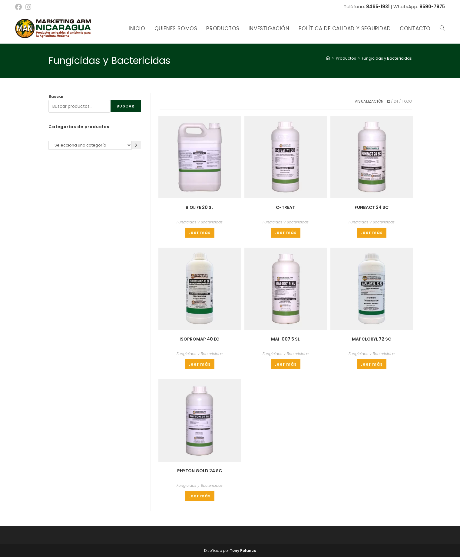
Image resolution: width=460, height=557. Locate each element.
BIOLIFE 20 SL (199, 207)
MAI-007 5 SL (285, 339)
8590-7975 (432, 6)
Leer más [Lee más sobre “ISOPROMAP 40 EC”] (199, 364)
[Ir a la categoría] (136, 145)
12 (388, 101)
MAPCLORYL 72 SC (371, 339)
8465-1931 (377, 6)
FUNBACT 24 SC (372, 207)
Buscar (56, 96)
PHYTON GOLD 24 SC (199, 471)
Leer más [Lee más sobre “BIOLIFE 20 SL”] (199, 232)
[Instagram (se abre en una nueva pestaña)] (28, 7)
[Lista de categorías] (90, 145)
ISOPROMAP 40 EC (199, 339)
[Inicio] (328, 58)
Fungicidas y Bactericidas (387, 58)
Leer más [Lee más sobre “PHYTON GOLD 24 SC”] (199, 496)
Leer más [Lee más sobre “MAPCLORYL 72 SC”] (371, 364)
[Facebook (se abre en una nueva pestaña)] (19, 7)
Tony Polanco (243, 550)
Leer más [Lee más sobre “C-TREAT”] (285, 232)
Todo (407, 101)
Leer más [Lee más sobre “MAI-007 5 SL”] (285, 364)
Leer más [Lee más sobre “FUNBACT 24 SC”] (371, 232)
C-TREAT (285, 207)
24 (396, 101)
